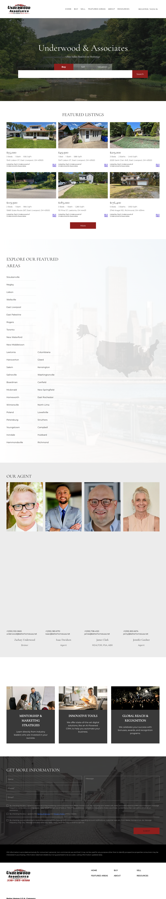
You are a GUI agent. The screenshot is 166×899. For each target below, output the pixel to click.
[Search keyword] (75, 74)
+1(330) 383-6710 (52, 593)
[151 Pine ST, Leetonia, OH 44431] (83, 185)
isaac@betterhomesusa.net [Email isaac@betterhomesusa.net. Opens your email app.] (57, 596)
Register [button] (143, 9)
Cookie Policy (104, 891)
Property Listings (134, 891)
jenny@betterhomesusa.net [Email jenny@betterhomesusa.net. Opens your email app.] (135, 596)
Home (68, 9)
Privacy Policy (59, 776)
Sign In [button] (154, 9)
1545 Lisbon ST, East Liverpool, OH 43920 (24, 160)
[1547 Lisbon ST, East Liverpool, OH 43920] (83, 135)
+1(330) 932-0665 (14, 593)
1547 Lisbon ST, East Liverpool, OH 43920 (76, 160)
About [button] (111, 9)
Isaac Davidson (63, 602)
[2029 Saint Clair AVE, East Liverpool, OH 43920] (135, 135)
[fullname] (44, 741)
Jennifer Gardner (141, 602)
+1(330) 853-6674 (130, 593)
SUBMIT (146, 793)
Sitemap (145, 891)
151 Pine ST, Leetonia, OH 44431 (72, 210)
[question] (122, 750)
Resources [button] (123, 9)
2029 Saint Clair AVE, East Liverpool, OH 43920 (131, 160)
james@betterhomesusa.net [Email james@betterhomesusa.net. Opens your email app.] (97, 596)
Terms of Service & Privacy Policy (85, 891)
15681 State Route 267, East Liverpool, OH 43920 (28, 210)
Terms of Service (43, 776)
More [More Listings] (83, 225)
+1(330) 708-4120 (91, 593)
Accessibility (155, 891)
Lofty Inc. (20, 891)
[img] (24, 469)
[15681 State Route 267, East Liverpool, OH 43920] (31, 185)
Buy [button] (76, 9)
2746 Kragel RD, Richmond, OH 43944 (127, 210)
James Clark (102, 602)
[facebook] (9, 850)
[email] (44, 760)
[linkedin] (16, 850)
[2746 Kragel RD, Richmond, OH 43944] (135, 185)
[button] (19, 9)
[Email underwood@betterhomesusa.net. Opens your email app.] (39, 873)
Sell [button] (83, 9)
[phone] (44, 750)
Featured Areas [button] (97, 9)
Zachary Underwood (24, 602)
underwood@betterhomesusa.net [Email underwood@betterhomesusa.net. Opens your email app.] (21, 596)
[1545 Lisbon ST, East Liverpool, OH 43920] (31, 135)
